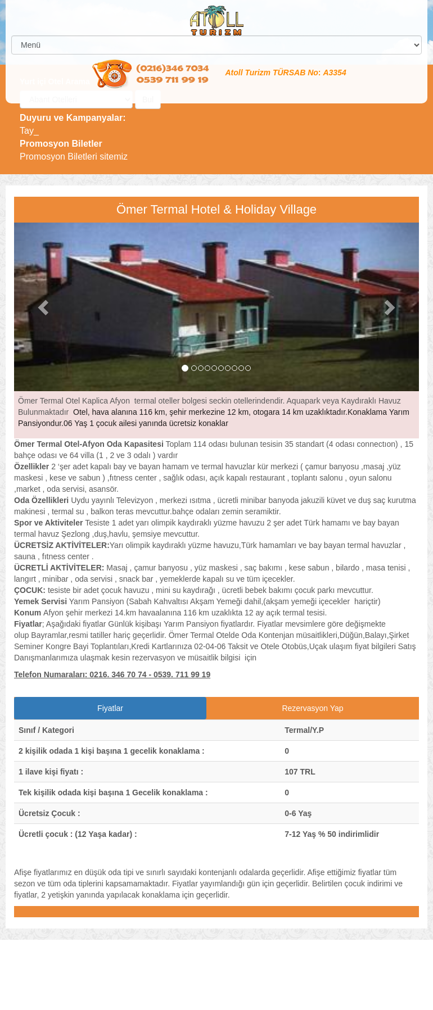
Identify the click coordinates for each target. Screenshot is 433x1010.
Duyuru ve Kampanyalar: (73, 118)
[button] (44, 307)
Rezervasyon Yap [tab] (312, 708)
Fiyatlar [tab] (110, 708)
